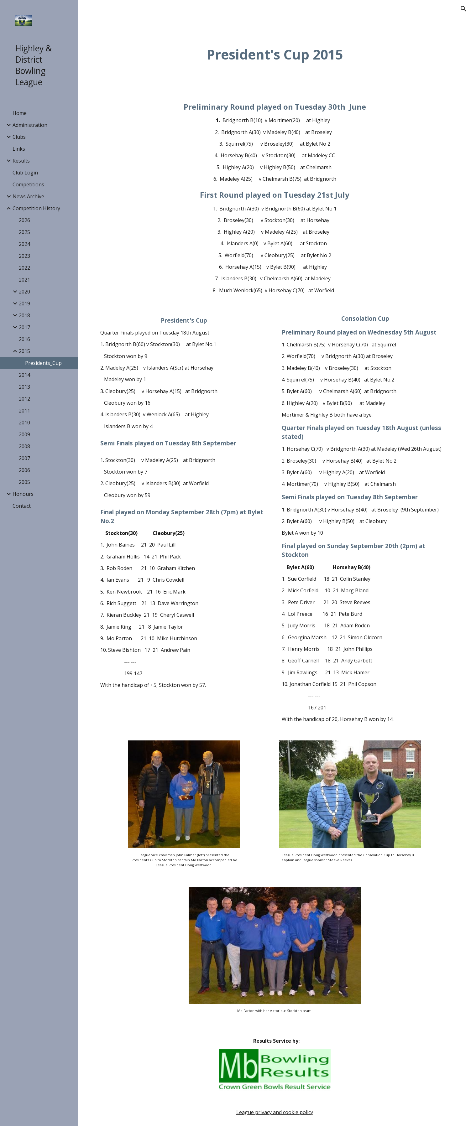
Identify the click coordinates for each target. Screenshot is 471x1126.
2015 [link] (24, 351)
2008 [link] (24, 446)
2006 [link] (24, 470)
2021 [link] (24, 279)
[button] (463, 8)
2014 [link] (24, 374)
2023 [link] (24, 255)
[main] (274, 54)
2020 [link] (24, 291)
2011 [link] (24, 410)
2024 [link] (24, 244)
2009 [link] (24, 434)
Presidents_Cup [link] (43, 363)
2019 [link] (24, 303)
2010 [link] (24, 422)
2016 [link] (24, 339)
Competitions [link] (28, 184)
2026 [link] (24, 220)
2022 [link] (24, 267)
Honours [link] (23, 493)
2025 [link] (24, 232)
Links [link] (19, 148)
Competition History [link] (36, 208)
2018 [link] (24, 315)
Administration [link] (30, 125)
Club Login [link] (25, 172)
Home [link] (20, 113)
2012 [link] (24, 398)
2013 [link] (24, 386)
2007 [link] (24, 458)
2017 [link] (24, 327)
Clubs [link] (19, 136)
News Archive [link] (28, 196)
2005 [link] (24, 482)
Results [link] (21, 160)
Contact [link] (22, 505)
